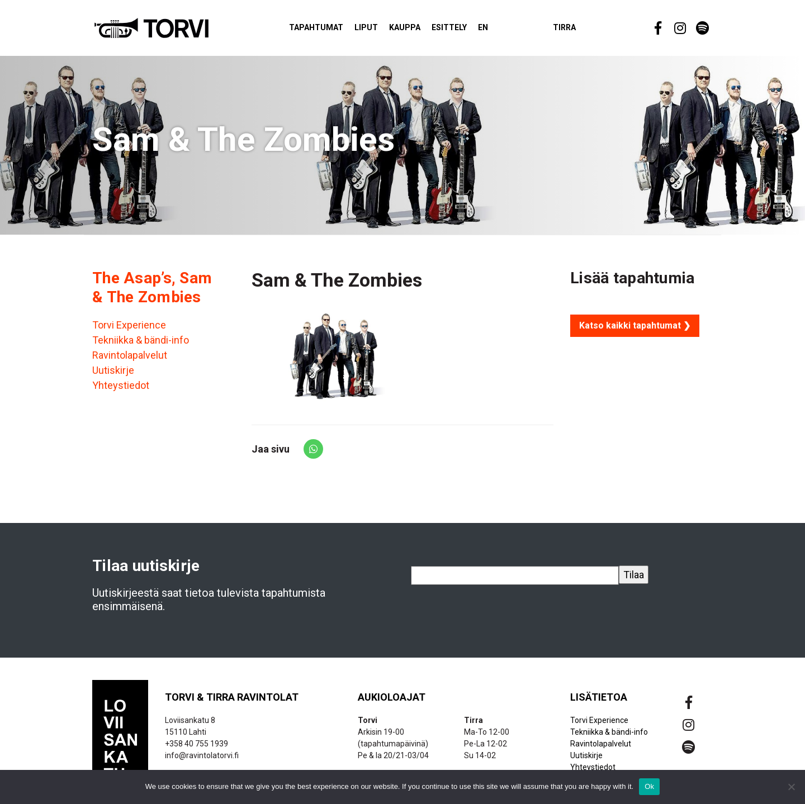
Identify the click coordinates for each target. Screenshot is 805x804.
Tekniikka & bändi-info (140, 345)
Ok (649, 786)
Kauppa (424, 30)
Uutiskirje (113, 376)
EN (503, 30)
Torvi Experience (129, 330)
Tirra (583, 30)
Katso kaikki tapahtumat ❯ (634, 330)
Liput (385, 30)
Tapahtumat (336, 30)
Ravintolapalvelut (129, 361)
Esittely (468, 30)
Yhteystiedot (120, 391)
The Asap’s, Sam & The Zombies (152, 292)
